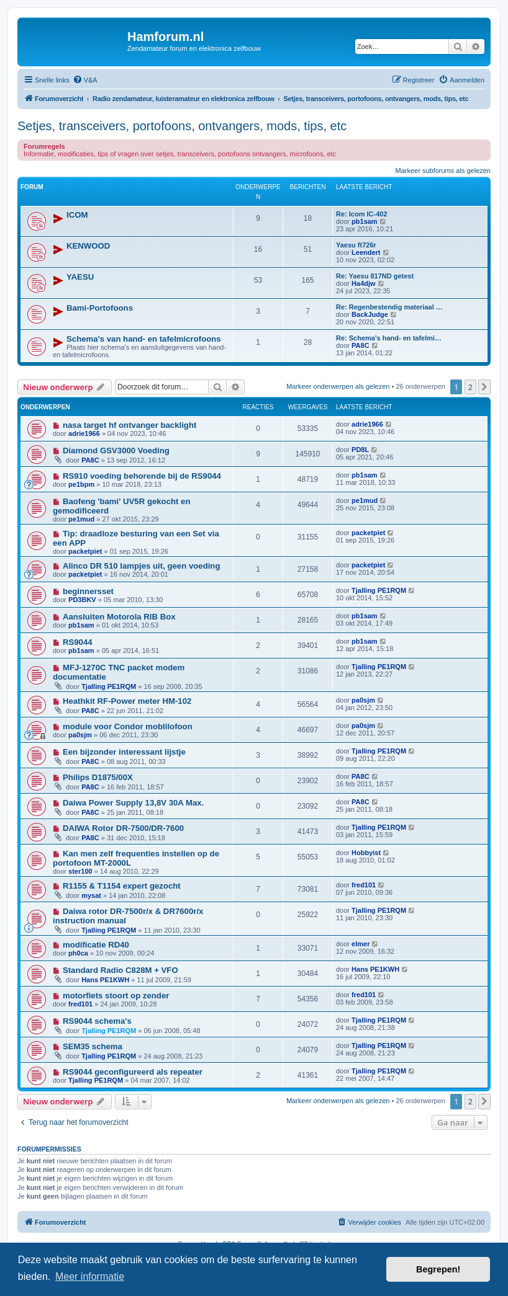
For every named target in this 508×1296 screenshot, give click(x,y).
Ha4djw (364, 283)
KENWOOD (88, 246)
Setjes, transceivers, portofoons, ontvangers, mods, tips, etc (182, 126)
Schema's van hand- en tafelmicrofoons (143, 339)
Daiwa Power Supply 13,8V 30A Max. (133, 802)
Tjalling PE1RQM (379, 590)
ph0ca (78, 953)
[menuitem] (85, 80)
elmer (361, 944)
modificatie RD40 (96, 944)
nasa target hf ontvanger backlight (129, 425)
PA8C (361, 345)
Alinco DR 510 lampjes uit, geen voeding (141, 565)
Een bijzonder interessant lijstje (124, 752)
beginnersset (88, 591)
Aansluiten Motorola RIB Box (119, 616)
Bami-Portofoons (99, 308)
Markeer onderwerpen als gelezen (337, 386)
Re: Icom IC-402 (362, 214)
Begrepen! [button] (438, 1269)
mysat (91, 895)
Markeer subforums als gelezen (443, 170)
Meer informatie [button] (89, 1276)
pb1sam (365, 221)
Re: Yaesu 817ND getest (375, 276)
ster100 (80, 871)
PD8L (360, 449)
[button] (484, 386)
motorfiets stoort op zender (116, 995)
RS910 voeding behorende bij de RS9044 (142, 476)
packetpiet (85, 551)
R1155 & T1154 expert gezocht (122, 885)
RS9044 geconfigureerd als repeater (132, 1071)
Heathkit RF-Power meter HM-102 (127, 701)
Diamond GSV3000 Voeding (116, 450)
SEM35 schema (92, 1046)
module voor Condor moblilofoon (128, 726)
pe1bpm (81, 484)
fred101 (364, 885)
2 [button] (470, 387)
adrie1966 (84, 433)
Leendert (366, 252)
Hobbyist (366, 852)
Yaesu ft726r (356, 245)
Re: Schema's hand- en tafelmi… (389, 338)
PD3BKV (82, 599)
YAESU (80, 277)
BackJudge (370, 314)
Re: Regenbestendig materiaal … (389, 307)
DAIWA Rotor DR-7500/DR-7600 (123, 828)
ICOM (77, 215)
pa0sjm (363, 700)
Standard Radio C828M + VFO (120, 970)
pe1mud (81, 519)
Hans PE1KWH (105, 979)
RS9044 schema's (97, 1021)
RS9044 (78, 642)
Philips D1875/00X (98, 777)
